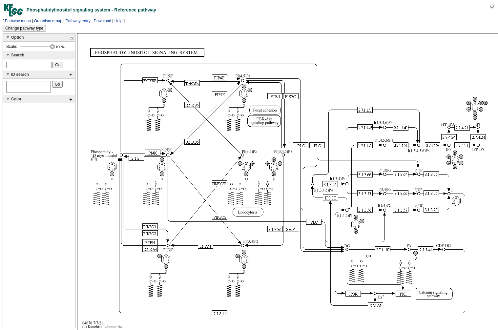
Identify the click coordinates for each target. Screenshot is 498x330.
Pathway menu (18, 21)
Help (118, 21)
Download (102, 21)
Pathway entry (78, 21)
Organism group (48, 21)
